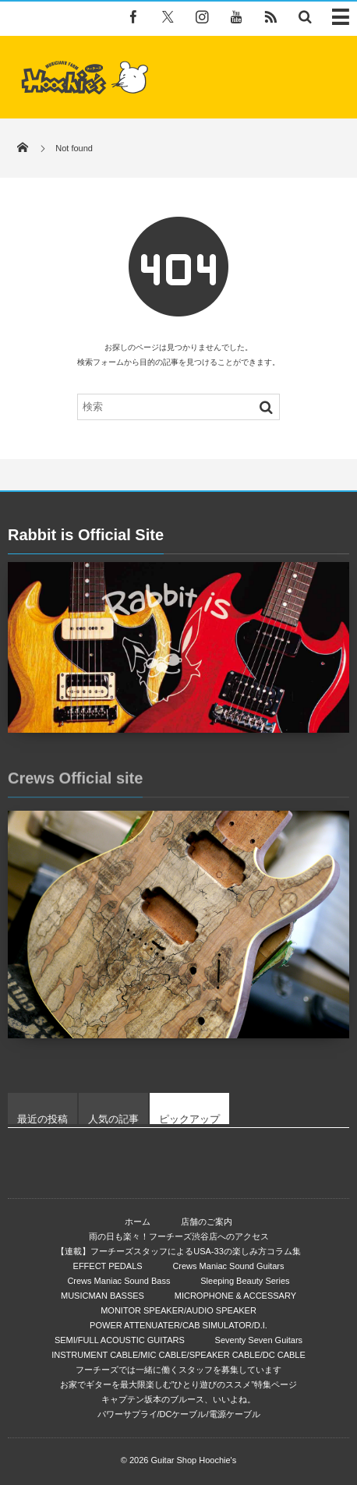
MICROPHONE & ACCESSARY (235, 1295)
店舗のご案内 (206, 1221)
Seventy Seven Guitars (259, 1340)
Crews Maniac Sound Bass (118, 1280)
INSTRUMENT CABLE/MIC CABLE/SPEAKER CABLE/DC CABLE (178, 1354)
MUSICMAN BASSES (102, 1295)
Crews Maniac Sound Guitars (228, 1266)
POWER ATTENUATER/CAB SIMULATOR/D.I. (178, 1325)
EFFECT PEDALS (108, 1266)
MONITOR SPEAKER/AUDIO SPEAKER (178, 1310)
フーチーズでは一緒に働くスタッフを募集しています (178, 1369)
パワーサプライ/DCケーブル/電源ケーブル (178, 1414)
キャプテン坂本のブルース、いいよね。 (178, 1399)
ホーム (137, 1221)
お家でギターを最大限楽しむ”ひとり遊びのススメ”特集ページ (178, 1384)
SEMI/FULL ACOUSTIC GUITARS (120, 1340)
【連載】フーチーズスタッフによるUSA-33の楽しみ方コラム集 (178, 1251)
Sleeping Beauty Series (244, 1280)
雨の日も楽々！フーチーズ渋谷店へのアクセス (179, 1236)
